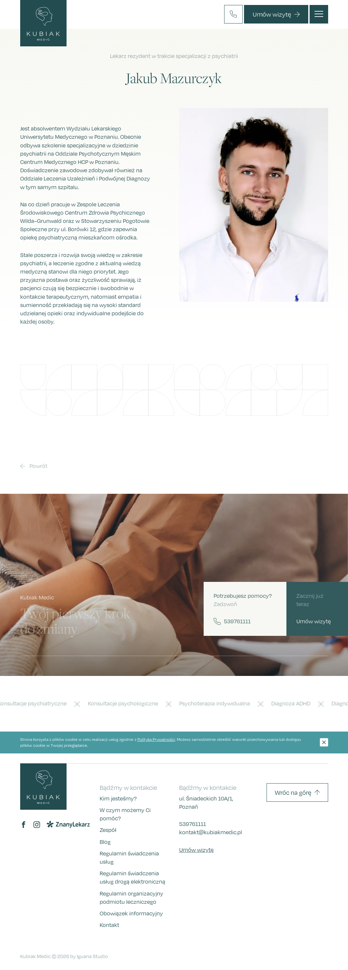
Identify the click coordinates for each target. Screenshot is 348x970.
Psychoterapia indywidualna (216, 703)
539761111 (192, 824)
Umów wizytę (196, 849)
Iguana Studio (92, 956)
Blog (105, 842)
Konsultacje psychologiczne (125, 703)
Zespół (108, 830)
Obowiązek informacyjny (131, 913)
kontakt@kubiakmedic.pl (210, 832)
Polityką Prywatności (156, 739)
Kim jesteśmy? (118, 798)
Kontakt (109, 925)
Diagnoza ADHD (292, 703)
